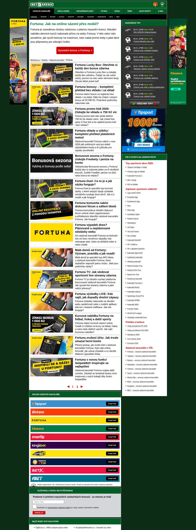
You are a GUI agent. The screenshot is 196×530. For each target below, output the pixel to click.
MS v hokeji (131, 280)
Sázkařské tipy (133, 123)
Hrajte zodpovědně (37, 510)
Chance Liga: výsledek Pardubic (145, 151)
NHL (129, 306)
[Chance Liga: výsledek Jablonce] (128, 176)
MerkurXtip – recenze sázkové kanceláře (142, 477)
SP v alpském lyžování (136, 349)
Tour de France (133, 332)
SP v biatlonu (132, 344)
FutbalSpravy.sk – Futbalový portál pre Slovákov (94, 457)
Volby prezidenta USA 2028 (137, 430)
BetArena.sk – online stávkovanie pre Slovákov (93, 444)
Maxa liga (131, 310)
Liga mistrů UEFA (134, 293)
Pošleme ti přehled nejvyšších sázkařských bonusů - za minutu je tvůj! (72, 400)
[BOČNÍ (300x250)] (143, 251)
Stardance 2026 (133, 435)
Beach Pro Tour (133, 374)
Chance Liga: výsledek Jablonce (145, 178)
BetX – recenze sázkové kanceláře (140, 482)
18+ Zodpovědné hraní (120, 525)
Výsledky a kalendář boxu (137, 417)
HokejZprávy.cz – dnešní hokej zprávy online (53, 440)
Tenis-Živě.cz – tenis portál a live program (51, 444)
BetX (111, 17)
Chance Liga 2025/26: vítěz (143, 160)
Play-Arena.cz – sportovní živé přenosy (50, 453)
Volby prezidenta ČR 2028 (137, 426)
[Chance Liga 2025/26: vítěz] (128, 158)
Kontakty (39, 525)
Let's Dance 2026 (134, 439)
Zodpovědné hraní (147, 501)
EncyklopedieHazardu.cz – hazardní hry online (93, 431)
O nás (31, 525)
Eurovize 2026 (132, 443)
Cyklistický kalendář (134, 357)
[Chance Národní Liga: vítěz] (128, 140)
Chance (61, 17)
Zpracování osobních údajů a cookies (95, 525)
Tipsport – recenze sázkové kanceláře (141, 456)
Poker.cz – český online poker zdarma (50, 461)
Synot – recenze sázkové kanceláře (140, 473)
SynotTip (71, 17)
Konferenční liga (133, 301)
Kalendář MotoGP (134, 340)
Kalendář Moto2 (133, 387)
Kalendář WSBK (133, 400)
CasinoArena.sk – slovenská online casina (92, 461)
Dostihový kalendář (134, 379)
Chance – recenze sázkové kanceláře (141, 469)
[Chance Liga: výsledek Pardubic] (128, 149)
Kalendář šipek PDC (135, 353)
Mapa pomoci (104, 519)
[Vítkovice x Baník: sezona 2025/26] (128, 167)
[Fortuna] (18, 104)
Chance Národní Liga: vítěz (143, 141)
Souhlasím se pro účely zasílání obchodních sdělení (68, 411)
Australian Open (133, 314)
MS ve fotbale (132, 284)
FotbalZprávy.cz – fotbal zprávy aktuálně (51, 436)
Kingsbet (80, 17)
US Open (130, 327)
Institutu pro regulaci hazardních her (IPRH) (98, 501)
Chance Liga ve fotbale (136, 272)
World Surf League (134, 413)
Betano (52, 17)
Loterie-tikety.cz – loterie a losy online (90, 440)
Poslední (82, 386)
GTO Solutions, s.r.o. (142, 525)
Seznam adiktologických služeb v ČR (84, 519)
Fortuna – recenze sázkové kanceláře (141, 452)
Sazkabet (90, 17)
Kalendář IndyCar (134, 392)
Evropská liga (132, 297)
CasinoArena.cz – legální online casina (50, 466)
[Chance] (177, 104)
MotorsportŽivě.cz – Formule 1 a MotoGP (51, 449)
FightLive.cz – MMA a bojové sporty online (52, 431)
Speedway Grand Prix (135, 396)
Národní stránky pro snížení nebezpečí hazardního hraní (131, 519)
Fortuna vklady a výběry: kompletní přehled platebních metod (95, 134)
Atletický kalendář (134, 362)
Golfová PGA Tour (134, 370)
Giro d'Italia (131, 336)
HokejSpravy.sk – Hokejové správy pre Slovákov (94, 453)
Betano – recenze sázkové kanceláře (141, 460)
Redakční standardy (53, 525)
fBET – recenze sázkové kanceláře (140, 490)
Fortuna (34, 17)
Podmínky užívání (71, 525)
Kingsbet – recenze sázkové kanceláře (142, 486)
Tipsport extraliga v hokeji (137, 267)
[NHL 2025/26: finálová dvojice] (128, 130)
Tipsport (43, 17)
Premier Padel (132, 409)
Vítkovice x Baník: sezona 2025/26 (146, 169)
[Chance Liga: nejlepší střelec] (128, 195)
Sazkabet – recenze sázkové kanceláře (142, 465)
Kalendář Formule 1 (134, 276)
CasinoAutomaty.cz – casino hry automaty (92, 436)
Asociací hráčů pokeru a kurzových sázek (47, 505)
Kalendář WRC (133, 405)
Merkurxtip (102, 17)
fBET (117, 17)
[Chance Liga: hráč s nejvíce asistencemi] (128, 185)
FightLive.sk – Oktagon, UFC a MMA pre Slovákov (95, 449)
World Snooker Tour (134, 366)
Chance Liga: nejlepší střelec (144, 196)
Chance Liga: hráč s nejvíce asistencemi (148, 187)
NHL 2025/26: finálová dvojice (144, 132)
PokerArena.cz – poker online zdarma (50, 457)
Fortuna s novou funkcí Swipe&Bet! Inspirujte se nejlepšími (92, 363)
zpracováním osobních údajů (59, 411)
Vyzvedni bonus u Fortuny (74, 50)
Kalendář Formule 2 (134, 383)
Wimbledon (131, 323)
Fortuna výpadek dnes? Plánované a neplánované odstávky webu (92, 228)
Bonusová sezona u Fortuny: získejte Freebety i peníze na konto (94, 159)
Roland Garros (132, 319)
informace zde (79, 513)
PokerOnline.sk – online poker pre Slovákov (92, 466)
